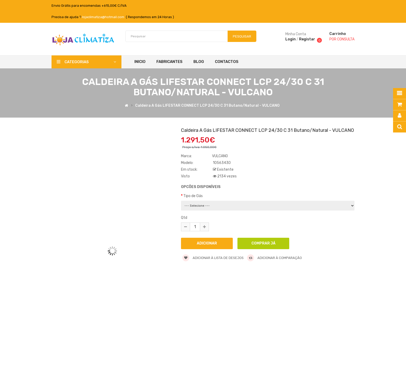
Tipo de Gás (193, 196)
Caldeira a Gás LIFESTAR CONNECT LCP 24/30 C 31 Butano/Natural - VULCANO (207, 106)
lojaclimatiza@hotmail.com (103, 17)
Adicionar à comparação (274, 258)
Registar (307, 39)
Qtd (184, 217)
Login (290, 39)
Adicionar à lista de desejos (213, 258)
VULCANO (220, 156)
